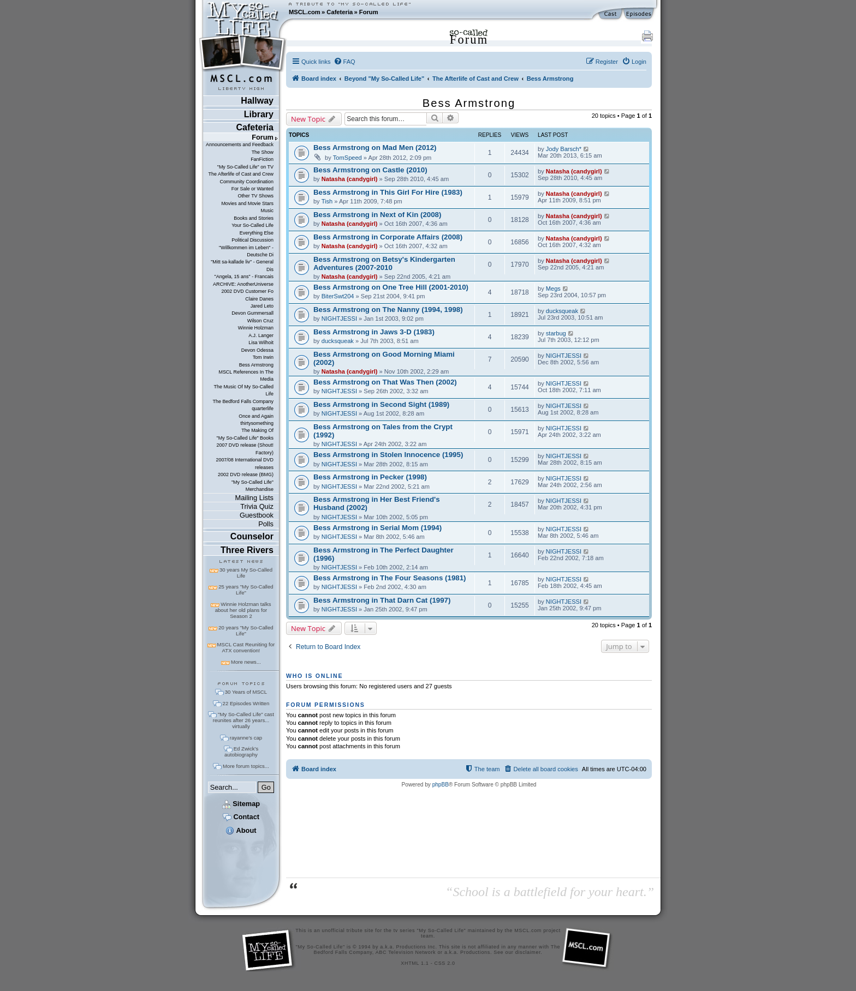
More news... (246, 662)
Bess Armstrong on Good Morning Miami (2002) (384, 358)
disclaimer (528, 952)
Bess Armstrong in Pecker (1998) (370, 477)
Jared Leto (262, 306)
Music (267, 210)
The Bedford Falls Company (242, 401)
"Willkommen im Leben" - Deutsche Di (246, 251)
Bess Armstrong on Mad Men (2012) (375, 147)
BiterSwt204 (338, 296)
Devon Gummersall (252, 313)
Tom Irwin (263, 357)
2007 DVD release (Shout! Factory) (245, 448)
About (240, 830)
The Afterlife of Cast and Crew (241, 174)
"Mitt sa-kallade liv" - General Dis (242, 265)
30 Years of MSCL (246, 692)
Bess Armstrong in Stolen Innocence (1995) (388, 455)
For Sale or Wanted (252, 188)
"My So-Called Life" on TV (245, 167)
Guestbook (257, 515)
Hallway (257, 100)
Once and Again (256, 416)
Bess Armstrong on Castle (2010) (370, 170)
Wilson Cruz (260, 320)
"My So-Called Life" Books (245, 438)
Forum (368, 12)
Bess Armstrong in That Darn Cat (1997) (381, 600)
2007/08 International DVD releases (245, 463)
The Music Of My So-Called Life (243, 390)
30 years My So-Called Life (245, 573)
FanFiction (262, 159)
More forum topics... (246, 766)
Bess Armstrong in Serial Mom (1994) (377, 528)
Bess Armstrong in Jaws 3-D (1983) (374, 332)
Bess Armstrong (256, 365)
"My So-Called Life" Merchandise (252, 485)
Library (259, 114)
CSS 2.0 (445, 963)
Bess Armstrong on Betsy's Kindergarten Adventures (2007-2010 (384, 263)
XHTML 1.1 (415, 963)
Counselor (252, 536)
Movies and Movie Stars (247, 203)
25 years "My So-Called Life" (245, 590)
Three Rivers (247, 550)
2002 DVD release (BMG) (246, 474)
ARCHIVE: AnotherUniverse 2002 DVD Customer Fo (243, 287)
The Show (263, 152)
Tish (327, 201)
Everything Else (257, 233)
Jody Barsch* (563, 149)
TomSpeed (347, 157)
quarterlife (263, 408)
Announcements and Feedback (240, 144)
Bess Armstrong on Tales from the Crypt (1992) (383, 431)
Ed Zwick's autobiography (241, 752)
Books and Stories (254, 218)
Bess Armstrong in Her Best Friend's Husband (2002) (376, 503)
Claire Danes (259, 299)
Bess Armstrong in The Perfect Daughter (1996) (383, 554)
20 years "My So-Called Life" (245, 630)
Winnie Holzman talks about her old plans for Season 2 (243, 610)
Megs (553, 288)
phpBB (440, 785)
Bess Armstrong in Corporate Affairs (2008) (387, 237)
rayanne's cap (246, 738)
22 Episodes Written (246, 703)
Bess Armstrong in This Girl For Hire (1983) (387, 192)
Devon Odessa (257, 350)
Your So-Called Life (252, 225)
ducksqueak (562, 311)
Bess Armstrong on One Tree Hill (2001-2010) (390, 287)
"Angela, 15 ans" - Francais (244, 276)
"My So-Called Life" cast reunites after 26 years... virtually (243, 720)
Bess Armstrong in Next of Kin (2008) (377, 215)
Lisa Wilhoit (261, 342)
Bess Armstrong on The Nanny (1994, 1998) (388, 309)
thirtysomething (257, 423)
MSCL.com (304, 12)
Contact (241, 817)
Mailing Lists (254, 498)
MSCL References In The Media (246, 375)
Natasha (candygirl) (350, 179)
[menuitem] (344, 61)
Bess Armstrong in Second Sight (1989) (381, 404)
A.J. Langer (261, 335)
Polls (266, 524)
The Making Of (257, 430)
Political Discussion (252, 240)
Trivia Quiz (257, 506)
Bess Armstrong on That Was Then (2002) (385, 382)
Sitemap (241, 804)
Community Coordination (246, 181)
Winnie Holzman (256, 328)
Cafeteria (339, 12)
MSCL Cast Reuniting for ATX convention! (246, 647)
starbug (556, 333)
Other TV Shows (255, 196)
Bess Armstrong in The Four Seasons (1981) (389, 578)
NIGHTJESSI (339, 318)
